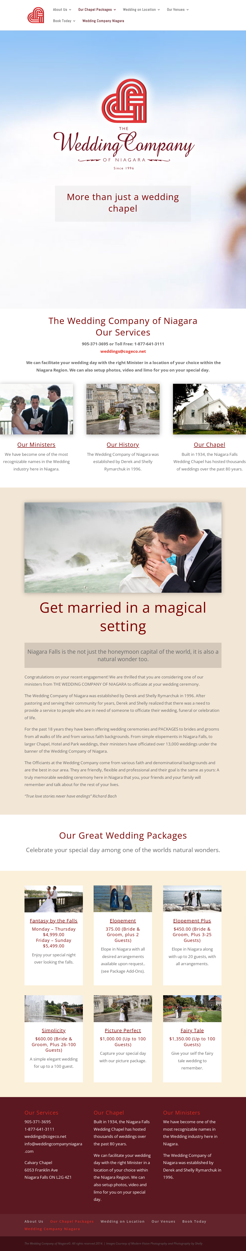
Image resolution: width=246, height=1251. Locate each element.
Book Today (62, 21)
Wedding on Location (139, 10)
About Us (60, 10)
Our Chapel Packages (95, 10)
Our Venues (176, 10)
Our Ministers (36, 444)
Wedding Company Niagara (103, 21)
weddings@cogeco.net (123, 351)
